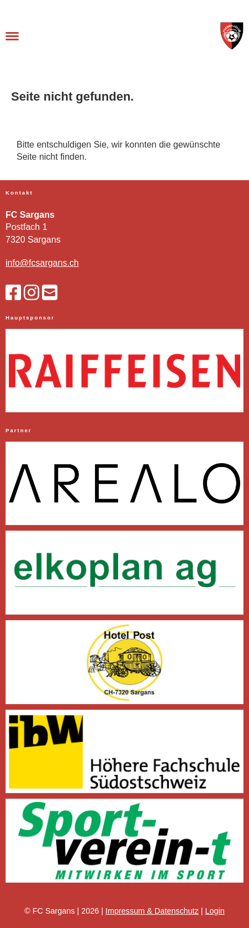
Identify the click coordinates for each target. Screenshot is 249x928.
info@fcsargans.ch (42, 263)
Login (215, 910)
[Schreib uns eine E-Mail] (49, 293)
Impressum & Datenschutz (152, 910)
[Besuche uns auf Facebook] (13, 293)
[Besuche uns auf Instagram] (31, 293)
